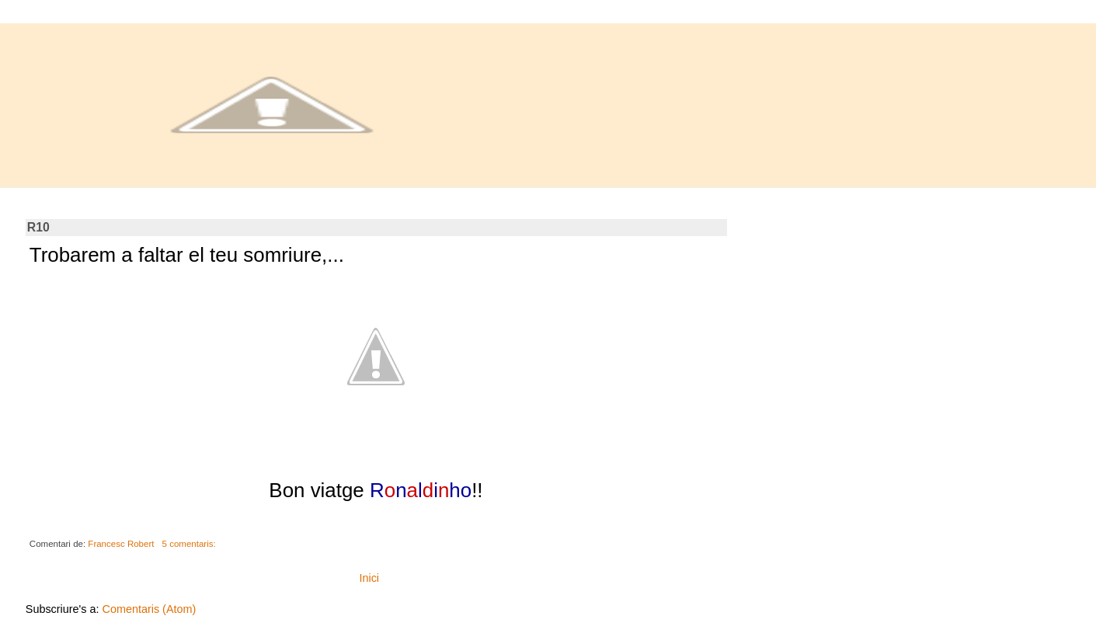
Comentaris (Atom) (150, 609)
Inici (369, 578)
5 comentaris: (190, 543)
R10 (38, 227)
